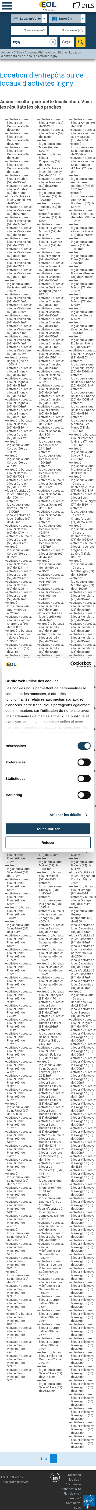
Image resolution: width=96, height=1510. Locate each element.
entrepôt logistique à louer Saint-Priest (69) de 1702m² (18, 871)
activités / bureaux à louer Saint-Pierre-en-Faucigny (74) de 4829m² (83, 499)
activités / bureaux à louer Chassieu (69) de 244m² (51, 389)
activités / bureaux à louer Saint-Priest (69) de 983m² (19, 997)
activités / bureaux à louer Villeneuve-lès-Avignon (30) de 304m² (83, 1372)
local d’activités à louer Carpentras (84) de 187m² (82, 939)
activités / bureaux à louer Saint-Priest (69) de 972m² (19, 1263)
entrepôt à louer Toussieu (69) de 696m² (50, 207)
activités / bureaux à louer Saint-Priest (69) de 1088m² (19, 1025)
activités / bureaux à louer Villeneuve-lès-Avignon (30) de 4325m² (83, 1161)
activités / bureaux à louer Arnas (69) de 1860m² (83, 122)
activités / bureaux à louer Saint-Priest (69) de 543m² (19, 1207)
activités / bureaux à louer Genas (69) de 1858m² (51, 431)
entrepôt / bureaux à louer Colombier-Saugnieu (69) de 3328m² (51, 941)
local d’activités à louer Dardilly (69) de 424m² (51, 616)
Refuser (48, 842)
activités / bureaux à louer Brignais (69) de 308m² (19, 403)
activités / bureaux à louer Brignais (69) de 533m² (19, 382)
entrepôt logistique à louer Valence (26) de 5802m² (82, 314)
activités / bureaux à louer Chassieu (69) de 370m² (51, 301)
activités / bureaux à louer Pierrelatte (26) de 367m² (83, 595)
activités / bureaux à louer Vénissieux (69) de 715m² (19, 298)
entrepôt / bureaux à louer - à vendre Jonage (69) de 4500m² (51, 916)
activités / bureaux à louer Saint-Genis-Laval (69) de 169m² (19, 167)
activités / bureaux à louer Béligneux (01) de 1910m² (51, 1236)
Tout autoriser (48, 829)
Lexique (73, 1498)
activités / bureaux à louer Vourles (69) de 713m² (19, 189)
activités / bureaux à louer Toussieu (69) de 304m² (51, 182)
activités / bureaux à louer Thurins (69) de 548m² (51, 410)
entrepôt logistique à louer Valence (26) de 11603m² (82, 328)
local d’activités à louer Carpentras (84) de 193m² (82, 928)
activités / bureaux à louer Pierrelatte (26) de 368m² (83, 648)
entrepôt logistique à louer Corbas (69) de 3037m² (18, 447)
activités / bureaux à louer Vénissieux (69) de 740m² (19, 221)
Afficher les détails (65, 815)
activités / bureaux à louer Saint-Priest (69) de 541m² (19, 885)
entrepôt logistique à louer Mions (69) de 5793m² (50, 145)
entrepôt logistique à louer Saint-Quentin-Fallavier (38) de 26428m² (50, 1068)
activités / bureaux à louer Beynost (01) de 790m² (51, 928)
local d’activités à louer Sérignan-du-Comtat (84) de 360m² (83, 878)
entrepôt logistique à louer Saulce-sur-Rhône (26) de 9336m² (83, 408)
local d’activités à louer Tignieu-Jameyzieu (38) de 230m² (51, 1214)
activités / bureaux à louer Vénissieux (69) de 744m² (19, 340)
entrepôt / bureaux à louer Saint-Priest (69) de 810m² (19, 1319)
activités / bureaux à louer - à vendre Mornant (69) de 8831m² (51, 230)
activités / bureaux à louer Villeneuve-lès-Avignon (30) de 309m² (83, 1035)
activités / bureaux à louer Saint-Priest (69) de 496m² (19, 1347)
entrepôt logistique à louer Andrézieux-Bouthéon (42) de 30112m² (82, 182)
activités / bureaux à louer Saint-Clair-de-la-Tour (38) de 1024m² (83, 216)
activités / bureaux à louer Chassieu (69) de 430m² (51, 343)
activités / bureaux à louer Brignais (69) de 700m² (19, 392)
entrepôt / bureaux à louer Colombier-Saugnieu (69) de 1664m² (51, 955)
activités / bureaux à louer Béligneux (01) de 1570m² (51, 1226)
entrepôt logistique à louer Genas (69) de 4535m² (50, 471)
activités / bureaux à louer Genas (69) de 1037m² (51, 494)
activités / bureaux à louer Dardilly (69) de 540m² (51, 606)
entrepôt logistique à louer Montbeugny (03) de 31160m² (82, 583)
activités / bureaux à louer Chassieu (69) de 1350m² (51, 399)
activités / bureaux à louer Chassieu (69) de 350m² (51, 333)
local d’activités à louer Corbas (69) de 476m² (18, 518)
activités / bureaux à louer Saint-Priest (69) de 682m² (19, 983)
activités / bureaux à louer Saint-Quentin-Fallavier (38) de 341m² (51, 1084)
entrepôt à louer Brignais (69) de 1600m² (17, 361)
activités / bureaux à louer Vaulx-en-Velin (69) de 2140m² (51, 580)
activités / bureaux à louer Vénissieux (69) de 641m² (19, 319)
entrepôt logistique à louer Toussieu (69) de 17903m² (50, 195)
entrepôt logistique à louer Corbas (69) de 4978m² (18, 461)
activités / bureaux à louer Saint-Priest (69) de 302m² (19, 857)
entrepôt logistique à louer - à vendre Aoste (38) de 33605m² (82, 230)
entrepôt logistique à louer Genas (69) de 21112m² (50, 443)
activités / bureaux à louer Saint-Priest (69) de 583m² (19, 1361)
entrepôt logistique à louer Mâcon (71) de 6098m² (82, 300)
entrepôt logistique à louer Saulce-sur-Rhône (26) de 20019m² (83, 380)
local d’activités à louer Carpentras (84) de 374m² (82, 984)
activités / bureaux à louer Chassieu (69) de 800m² (51, 312)
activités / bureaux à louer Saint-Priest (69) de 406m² (19, 1221)
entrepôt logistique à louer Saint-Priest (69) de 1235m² (18, 1235)
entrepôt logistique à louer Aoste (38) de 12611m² (82, 244)
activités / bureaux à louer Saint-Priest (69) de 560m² (19, 899)
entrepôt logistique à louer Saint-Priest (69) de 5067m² (18, 1277)
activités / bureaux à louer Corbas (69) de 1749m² (19, 529)
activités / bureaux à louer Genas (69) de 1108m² (51, 515)
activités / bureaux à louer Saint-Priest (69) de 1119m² (19, 1193)
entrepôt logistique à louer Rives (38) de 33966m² (82, 258)
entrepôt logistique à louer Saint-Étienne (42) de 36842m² (83, 149)
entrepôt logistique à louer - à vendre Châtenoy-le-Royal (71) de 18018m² (83, 483)
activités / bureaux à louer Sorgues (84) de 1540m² (83, 1023)
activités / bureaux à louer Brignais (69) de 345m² (19, 371)
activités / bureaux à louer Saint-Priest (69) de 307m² (19, 1123)
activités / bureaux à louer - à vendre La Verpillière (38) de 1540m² (51, 1154)
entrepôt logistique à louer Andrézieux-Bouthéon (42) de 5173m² (82, 200)
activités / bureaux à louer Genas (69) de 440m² (51, 553)
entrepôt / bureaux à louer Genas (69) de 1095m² (51, 483)
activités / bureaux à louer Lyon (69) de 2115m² (19, 648)
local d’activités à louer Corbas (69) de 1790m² (18, 494)
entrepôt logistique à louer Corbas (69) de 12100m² (18, 506)
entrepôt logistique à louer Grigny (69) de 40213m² (18, 608)
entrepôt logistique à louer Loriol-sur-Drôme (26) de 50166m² (82, 366)
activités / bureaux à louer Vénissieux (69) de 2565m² (19, 263)
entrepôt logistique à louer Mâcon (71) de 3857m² (82, 286)
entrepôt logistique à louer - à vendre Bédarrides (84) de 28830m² (82, 998)
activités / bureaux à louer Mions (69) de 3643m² (51, 122)
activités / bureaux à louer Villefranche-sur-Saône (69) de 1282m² (51, 1250)
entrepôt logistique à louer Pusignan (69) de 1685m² (50, 902)
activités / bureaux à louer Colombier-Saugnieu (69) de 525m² (51, 983)
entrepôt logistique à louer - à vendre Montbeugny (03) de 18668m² (82, 567)
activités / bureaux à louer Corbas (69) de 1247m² (19, 434)
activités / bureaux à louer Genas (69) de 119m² (51, 504)
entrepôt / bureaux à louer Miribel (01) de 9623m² (51, 876)
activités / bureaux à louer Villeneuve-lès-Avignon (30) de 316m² (83, 1091)
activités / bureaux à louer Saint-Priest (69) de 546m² (19, 941)
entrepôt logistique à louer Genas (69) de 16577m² (50, 541)
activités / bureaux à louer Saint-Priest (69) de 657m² (19, 1095)
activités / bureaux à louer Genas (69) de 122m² (51, 420)
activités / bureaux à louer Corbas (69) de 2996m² (19, 574)
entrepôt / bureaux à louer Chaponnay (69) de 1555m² (51, 159)
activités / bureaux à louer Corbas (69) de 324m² (19, 595)
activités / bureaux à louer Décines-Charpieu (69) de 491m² (51, 377)
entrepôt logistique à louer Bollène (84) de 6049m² (82, 864)
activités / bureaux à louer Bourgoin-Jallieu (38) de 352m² (51, 1301)
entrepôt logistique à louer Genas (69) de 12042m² (50, 457)
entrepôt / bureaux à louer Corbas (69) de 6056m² (19, 539)
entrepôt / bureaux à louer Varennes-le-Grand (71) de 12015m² (83, 440)
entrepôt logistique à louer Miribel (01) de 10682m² (50, 864)
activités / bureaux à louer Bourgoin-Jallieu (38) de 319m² (51, 1343)
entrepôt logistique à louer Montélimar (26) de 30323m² (82, 468)
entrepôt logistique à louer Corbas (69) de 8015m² (18, 552)
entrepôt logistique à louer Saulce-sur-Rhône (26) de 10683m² (83, 394)
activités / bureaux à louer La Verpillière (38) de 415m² (51, 1168)
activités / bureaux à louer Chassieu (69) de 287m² (51, 364)
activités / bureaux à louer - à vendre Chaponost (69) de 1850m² (19, 622)
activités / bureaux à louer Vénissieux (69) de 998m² (19, 329)
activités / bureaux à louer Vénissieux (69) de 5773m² (19, 242)
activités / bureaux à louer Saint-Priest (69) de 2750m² (19, 1011)
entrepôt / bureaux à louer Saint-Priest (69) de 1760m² (19, 913)
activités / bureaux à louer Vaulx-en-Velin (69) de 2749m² (51, 594)
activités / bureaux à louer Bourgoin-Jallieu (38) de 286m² (51, 1315)
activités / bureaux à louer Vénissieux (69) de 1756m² (19, 308)
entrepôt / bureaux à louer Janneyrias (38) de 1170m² (51, 995)
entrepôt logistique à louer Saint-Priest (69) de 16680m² (18, 1109)
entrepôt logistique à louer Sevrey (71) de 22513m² (82, 454)
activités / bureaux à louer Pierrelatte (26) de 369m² (83, 616)
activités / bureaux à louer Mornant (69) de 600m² (51, 256)
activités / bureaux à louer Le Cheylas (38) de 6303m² (83, 354)
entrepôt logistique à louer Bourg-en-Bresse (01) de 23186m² (82, 272)
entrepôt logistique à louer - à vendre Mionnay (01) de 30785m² (50, 1184)
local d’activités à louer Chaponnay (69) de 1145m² (50, 172)
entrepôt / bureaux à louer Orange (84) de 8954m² (83, 900)
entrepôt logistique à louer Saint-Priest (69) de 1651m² (18, 1179)
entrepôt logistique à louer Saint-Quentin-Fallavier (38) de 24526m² (50, 1037)
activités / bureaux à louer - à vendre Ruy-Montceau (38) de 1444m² (83, 135)
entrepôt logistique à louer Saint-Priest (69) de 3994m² (18, 927)
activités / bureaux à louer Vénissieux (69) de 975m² (19, 210)
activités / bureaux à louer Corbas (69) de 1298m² (19, 585)
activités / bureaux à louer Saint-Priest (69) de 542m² (19, 1375)
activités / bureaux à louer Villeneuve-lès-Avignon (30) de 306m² (83, 1133)
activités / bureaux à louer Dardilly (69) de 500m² (51, 648)
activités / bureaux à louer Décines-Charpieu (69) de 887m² (51, 289)
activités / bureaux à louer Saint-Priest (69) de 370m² (19, 1151)
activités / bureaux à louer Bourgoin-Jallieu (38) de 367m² (51, 1329)
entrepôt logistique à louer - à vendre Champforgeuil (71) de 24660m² (82, 515)
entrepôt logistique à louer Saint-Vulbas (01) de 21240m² (50, 1372)
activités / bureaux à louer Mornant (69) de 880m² (51, 266)
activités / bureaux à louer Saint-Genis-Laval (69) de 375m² (19, 138)
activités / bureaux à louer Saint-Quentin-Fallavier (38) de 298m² (51, 1021)
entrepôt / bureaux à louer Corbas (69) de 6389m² (19, 424)
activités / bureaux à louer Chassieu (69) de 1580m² (51, 354)
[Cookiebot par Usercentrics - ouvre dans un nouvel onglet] (70, 664)
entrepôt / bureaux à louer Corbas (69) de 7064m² (19, 473)
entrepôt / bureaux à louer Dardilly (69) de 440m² (51, 627)
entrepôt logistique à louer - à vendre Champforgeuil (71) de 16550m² (82, 532)
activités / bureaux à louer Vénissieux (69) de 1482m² (19, 350)
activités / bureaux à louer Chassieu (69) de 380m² (51, 322)
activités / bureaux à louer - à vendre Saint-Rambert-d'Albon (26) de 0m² (83, 165)
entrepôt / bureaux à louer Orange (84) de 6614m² (83, 890)
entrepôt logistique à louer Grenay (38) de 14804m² (50, 888)
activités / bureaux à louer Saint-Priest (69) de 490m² (19, 1067)
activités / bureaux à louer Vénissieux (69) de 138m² (19, 273)
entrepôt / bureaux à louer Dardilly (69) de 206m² (51, 637)
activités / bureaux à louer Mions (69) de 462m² (51, 133)
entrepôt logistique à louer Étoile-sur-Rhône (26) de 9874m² (82, 342)
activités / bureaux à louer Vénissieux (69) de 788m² (19, 231)
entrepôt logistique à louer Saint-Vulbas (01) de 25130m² (50, 1386)
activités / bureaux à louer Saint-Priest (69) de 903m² (19, 1081)
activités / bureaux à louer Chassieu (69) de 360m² (51, 277)
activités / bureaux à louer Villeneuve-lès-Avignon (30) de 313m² (83, 1329)
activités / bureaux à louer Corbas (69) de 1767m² (19, 483)
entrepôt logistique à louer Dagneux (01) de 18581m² (50, 1200)
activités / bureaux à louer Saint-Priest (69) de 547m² (19, 1053)
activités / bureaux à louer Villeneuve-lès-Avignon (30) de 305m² (83, 1077)
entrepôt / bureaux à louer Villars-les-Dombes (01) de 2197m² (51, 1357)
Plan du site (71, 1493)
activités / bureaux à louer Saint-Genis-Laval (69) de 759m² (19, 152)
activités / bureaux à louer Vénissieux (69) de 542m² (19, 252)
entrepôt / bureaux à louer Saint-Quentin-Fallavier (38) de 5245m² (51, 1140)
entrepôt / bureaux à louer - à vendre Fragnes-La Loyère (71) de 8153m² (83, 550)
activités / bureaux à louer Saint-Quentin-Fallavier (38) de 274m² (51, 1007)
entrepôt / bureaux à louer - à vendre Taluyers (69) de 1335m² (19, 636)
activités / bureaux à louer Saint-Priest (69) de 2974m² (19, 955)
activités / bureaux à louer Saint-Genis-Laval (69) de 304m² (19, 124)
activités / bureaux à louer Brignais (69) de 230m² (19, 413)
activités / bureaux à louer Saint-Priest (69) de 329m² (19, 969)
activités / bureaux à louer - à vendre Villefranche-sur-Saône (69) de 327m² (51, 1268)
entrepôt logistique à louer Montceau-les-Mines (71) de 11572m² (82, 424)
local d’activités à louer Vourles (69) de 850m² (19, 200)
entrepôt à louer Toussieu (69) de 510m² (50, 217)
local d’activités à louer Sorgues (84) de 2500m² (82, 1012)
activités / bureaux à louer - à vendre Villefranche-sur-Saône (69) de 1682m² (51, 1285)
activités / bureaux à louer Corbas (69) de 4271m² (19, 564)
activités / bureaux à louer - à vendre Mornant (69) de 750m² (51, 244)
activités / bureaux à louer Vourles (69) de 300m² (19, 179)
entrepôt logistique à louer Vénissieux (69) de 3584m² (19, 286)
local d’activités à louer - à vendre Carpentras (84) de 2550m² (82, 951)
